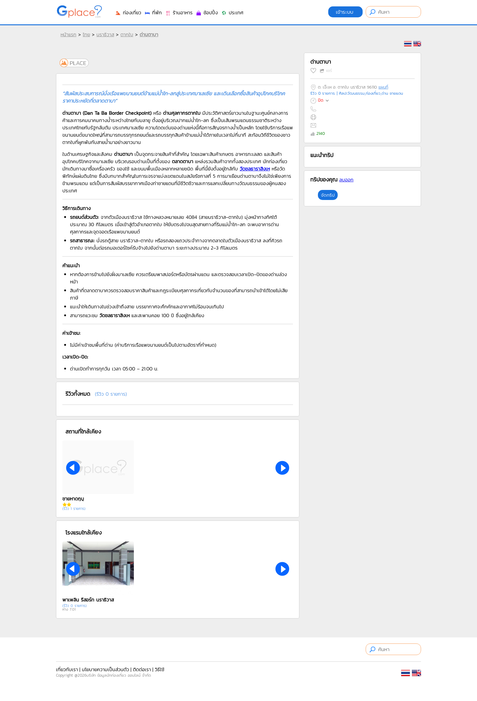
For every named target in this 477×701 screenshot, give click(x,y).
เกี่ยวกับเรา (67, 669)
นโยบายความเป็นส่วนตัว (105, 669)
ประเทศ (232, 12)
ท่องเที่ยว (128, 12)
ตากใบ (126, 34)
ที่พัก (153, 12)
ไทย (86, 34)
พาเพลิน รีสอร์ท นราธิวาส (88, 599)
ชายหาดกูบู (73, 498)
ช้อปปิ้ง (207, 12)
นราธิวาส (105, 34)
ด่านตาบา (149, 34)
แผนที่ (383, 87)
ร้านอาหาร (179, 12)
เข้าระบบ (345, 12)
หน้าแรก (68, 34)
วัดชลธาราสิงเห (255, 168)
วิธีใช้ (159, 669)
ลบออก (346, 179)
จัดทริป (328, 194)
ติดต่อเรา (142, 669)
